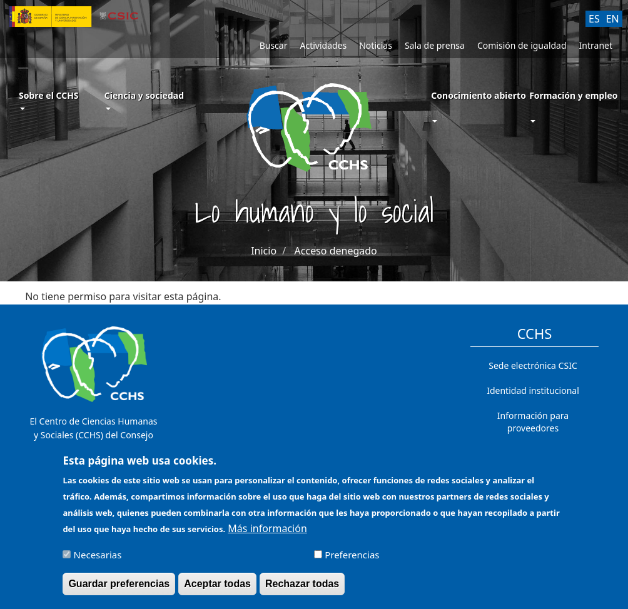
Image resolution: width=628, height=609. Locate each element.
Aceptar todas (217, 589)
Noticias (375, 45)
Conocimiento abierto (478, 95)
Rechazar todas (302, 589)
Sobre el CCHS (49, 99)
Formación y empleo (573, 95)
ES (594, 19)
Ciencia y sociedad (144, 99)
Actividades (323, 45)
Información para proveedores (533, 422)
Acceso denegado (336, 251)
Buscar (274, 45)
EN (612, 19)
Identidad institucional (533, 390)
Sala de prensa (435, 45)
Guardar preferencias (119, 589)
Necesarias (98, 560)
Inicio (263, 251)
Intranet (595, 45)
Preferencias (352, 560)
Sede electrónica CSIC (533, 365)
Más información (267, 533)
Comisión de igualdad (522, 45)
